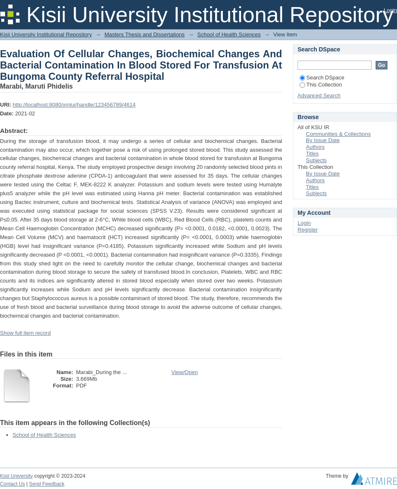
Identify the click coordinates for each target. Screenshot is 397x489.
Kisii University (16, 476)
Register (308, 230)
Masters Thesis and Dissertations (144, 34)
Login (390, 10)
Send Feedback (47, 484)
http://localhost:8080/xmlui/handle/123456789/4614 (74, 105)
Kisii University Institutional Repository (46, 34)
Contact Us (12, 484)
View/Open (184, 372)
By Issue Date (323, 140)
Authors (315, 147)
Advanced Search (319, 95)
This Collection (321, 85)
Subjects (316, 160)
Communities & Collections (338, 134)
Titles (312, 153)
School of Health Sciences (229, 34)
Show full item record (25, 333)
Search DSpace (322, 77)
